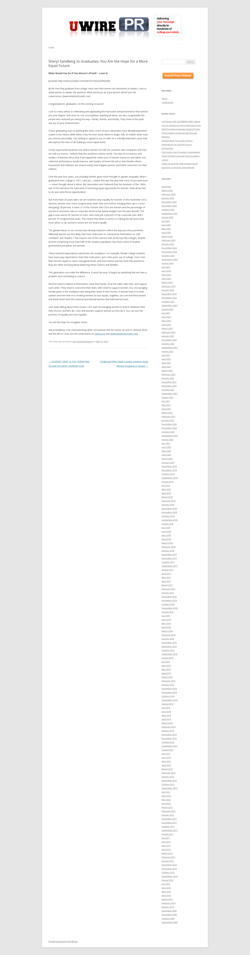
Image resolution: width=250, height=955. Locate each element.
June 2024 (166, 270)
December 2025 (169, 202)
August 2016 (167, 611)
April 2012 (166, 803)
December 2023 (169, 293)
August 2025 (167, 217)
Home (51, 47)
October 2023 (168, 301)
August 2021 (167, 397)
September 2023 (169, 305)
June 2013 (166, 757)
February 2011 (168, 857)
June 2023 (166, 316)
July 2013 (166, 753)
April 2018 (166, 539)
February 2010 (168, 903)
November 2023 (169, 297)
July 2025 (166, 221)
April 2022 (166, 366)
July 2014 (166, 707)
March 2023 (167, 328)
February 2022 (168, 374)
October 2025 (168, 209)
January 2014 (168, 730)
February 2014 (168, 726)
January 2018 (168, 550)
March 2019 (167, 497)
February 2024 (168, 286)
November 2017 (169, 558)
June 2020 (166, 447)
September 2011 (169, 830)
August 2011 (167, 834)
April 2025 (166, 232)
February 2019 (168, 500)
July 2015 (166, 661)
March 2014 (167, 723)
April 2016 (166, 627)
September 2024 (169, 259)
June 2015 (166, 665)
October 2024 (168, 255)
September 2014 (169, 700)
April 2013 (166, 765)
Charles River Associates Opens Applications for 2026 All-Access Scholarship (177, 144)
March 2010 (167, 899)
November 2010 (169, 868)
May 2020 (166, 451)
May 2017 (166, 577)
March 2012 (167, 807)
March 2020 (167, 458)
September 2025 (169, 213)
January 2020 (168, 462)
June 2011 (166, 841)
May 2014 (166, 715)
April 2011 (166, 849)
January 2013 (168, 776)
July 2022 (166, 355)
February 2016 (168, 634)
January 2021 (168, 420)
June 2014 (166, 711)
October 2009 (168, 918)
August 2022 (167, 351)
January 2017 (168, 592)
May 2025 (166, 228)
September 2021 (169, 393)
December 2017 (169, 554)
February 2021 (168, 416)
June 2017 (166, 573)
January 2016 (168, 638)
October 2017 (168, 562)
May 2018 (166, 535)
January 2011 (168, 861)
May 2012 (166, 799)
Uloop (164, 98)
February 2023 (168, 332)
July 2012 (166, 792)
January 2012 (168, 815)
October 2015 (168, 650)
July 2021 (166, 401)
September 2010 (169, 876)
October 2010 (168, 872)
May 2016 (166, 623)
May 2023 (166, 320)
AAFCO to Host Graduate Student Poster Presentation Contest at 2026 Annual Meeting (181, 133)
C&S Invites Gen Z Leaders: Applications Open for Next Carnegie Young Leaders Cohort (181, 156)
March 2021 (167, 412)
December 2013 (169, 734)
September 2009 (169, 922)
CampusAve (167, 102)
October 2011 (168, 826)
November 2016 (169, 600)
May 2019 (166, 489)
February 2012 (168, 811)
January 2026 (168, 198)
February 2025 (168, 240)
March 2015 (167, 677)
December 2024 (169, 247)
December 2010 (169, 864)
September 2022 (169, 347)
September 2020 (169, 435)
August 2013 (167, 749)
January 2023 (168, 336)
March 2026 (167, 190)
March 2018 (167, 543)
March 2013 (167, 769)
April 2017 (166, 581)
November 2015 (169, 646)
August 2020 (167, 439)
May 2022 (166, 362)
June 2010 (166, 887)
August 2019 (167, 481)
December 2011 (169, 818)
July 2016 (166, 615)
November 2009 (169, 914)
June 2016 (166, 619)
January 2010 (168, 907)
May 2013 (166, 761)
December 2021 (169, 382)
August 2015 (167, 657)
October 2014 (168, 696)
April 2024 (166, 278)
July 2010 (166, 884)
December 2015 (169, 642)
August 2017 (167, 569)
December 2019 (169, 466)
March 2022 (167, 370)
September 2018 (169, 520)
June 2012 (166, 795)
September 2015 (169, 654)
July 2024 (166, 267)
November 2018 (169, 512)
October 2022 (168, 343)
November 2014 (169, 692)
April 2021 (166, 408)
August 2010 (167, 880)
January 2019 (168, 504)
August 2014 (167, 703)
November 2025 (169, 205)
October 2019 (168, 474)
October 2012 (168, 784)
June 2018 (166, 531)
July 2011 (166, 838)
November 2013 (169, 738)
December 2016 (169, 596)
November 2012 (169, 780)
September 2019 (169, 477)
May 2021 (166, 405)
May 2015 (166, 669)
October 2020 (168, 431)
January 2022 (168, 378)
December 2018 (169, 508)
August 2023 (167, 309)
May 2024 (166, 274)
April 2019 (166, 493)
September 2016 (169, 608)
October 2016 (168, 604)
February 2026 (168, 194)
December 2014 (169, 688)
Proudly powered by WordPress (62, 941)
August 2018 (167, 523)
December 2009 (169, 910)
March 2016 (167, 631)
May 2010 (166, 891)
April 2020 (166, 454)
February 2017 (168, 588)
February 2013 (168, 772)
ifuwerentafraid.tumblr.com (124, 333)
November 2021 (169, 385)
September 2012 (169, 788)
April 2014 (166, 719)
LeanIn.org (99, 333)
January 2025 (168, 244)
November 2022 (169, 339)
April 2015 (166, 673)
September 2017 (169, 566)
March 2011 (167, 853)
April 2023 (166, 324)
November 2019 (169, 470)
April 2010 (166, 895)
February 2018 (168, 546)
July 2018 (166, 527)
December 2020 (169, 424)
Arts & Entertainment (82, 341)
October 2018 (168, 516)
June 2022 (166, 359)
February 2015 (168, 680)
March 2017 (167, 585)
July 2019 (166, 485)
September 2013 (169, 746)
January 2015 (168, 684)
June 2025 (166, 225)
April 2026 (166, 186)
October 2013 (168, 742)
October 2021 (168, 389)
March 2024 (167, 282)
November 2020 (169, 428)
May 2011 (166, 845)
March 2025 (167, 236)
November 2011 (169, 822)
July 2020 (166, 443)
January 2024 (168, 290)
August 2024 (167, 263)
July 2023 (166, 313)
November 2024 (169, 251)
